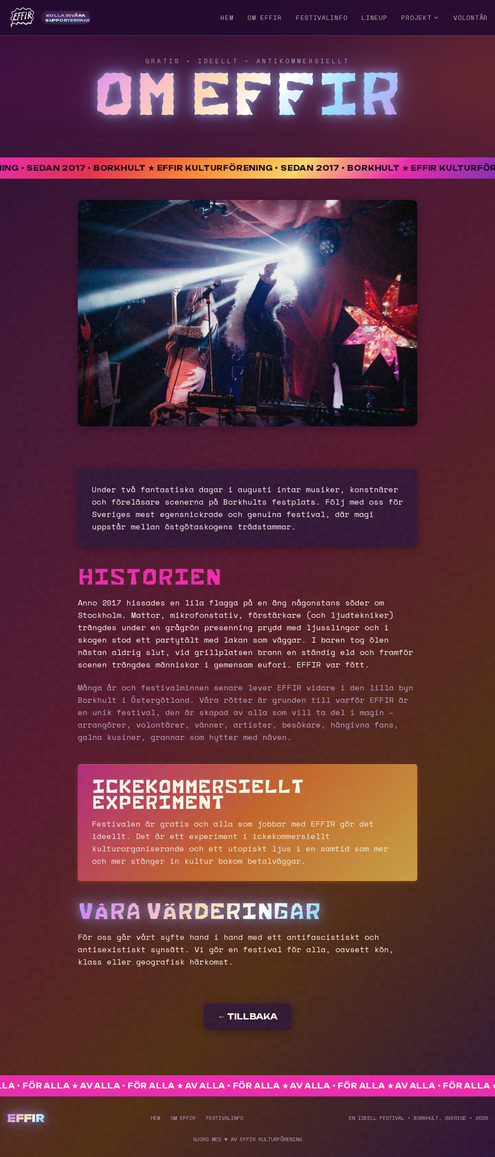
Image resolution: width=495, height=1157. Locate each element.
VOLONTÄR (470, 17)
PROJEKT (420, 17)
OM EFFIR (265, 17)
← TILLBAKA (248, 1016)
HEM (227, 17)
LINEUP (374, 17)
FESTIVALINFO (321, 17)
